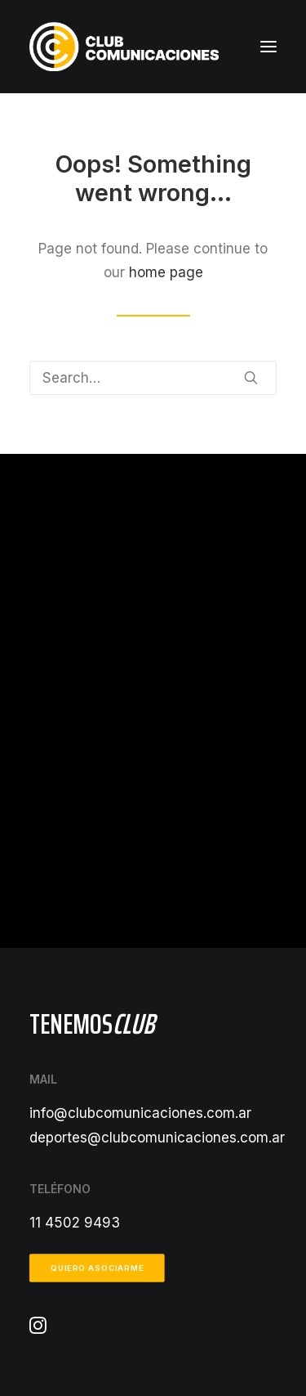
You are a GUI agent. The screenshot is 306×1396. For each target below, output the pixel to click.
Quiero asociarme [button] (97, 1268)
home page (166, 272)
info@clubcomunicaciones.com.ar (140, 1113)
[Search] (153, 378)
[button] (268, 46)
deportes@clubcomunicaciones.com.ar (157, 1137)
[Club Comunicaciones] (124, 46)
